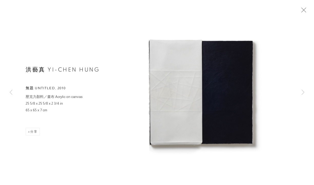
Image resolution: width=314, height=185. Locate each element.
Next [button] (303, 92)
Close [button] (302, 11)
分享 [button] (33, 132)
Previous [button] (11, 92)
